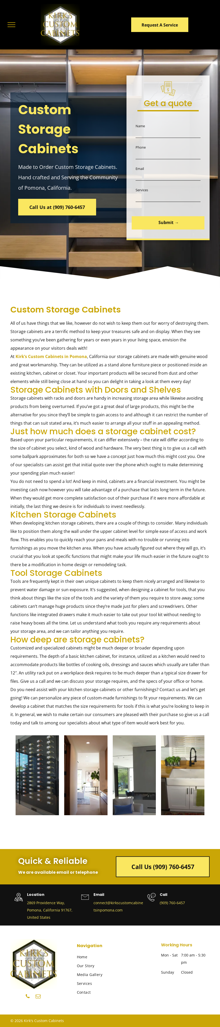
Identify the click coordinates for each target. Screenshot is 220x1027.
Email (140, 168)
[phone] (27, 997)
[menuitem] (100, 957)
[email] (38, 997)
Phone (141, 147)
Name (140, 126)
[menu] (11, 24)
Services (142, 190)
